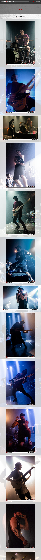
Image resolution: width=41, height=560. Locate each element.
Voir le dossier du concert (20, 17)
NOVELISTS (20, 9)
